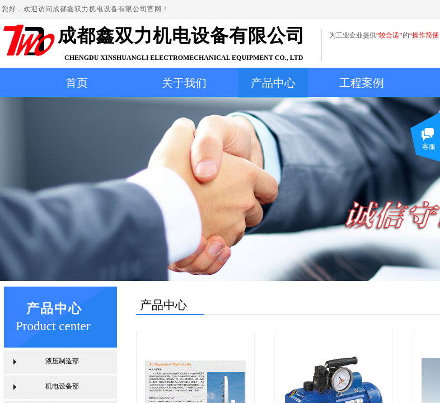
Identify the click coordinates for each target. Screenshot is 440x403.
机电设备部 (62, 386)
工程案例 (361, 83)
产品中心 (273, 83)
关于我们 (184, 83)
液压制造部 (62, 361)
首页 (76, 83)
